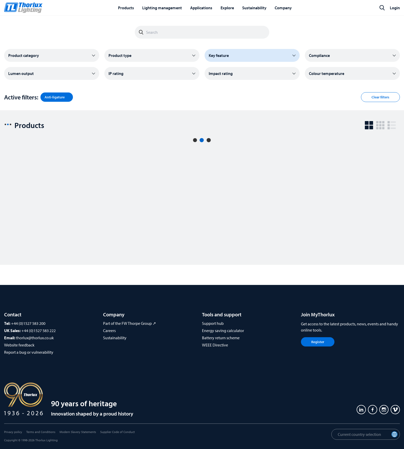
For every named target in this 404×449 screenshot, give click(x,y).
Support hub (213, 323)
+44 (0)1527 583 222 (38, 330)
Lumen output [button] (21, 73)
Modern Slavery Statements (78, 432)
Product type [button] (119, 55)
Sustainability (115, 337)
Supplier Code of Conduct (117, 432)
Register (317, 342)
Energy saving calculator (223, 330)
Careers (109, 330)
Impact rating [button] (221, 73)
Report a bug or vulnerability (28, 352)
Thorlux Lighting (46, 440)
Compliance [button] (319, 55)
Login (395, 7)
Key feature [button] (219, 55)
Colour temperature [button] (326, 73)
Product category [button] (23, 55)
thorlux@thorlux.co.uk (35, 337)
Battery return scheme (221, 337)
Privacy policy (13, 432)
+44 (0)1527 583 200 (28, 323)
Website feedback (19, 345)
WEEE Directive (215, 345)
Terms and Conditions (40, 432)
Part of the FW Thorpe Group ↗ (129, 323)
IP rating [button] (115, 73)
